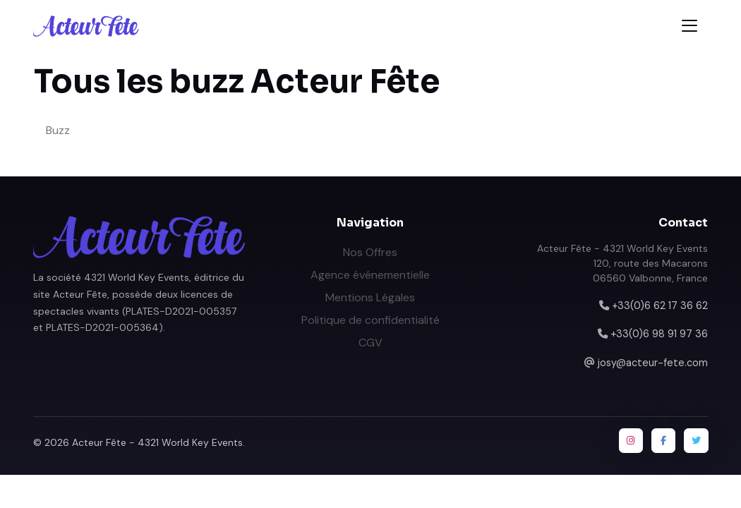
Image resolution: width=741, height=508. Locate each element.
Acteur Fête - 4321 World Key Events (157, 442)
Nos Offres (370, 252)
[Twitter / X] (696, 440)
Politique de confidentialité (370, 320)
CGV (370, 342)
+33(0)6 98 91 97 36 (659, 333)
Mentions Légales (370, 297)
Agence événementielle (370, 274)
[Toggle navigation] (689, 26)
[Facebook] (663, 440)
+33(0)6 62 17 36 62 (660, 305)
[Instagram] (631, 440)
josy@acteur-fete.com (653, 362)
